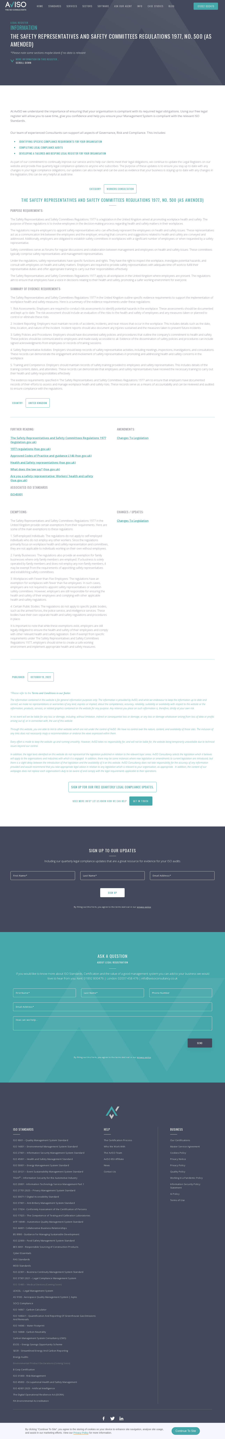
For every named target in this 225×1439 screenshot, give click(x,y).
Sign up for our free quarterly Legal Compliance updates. (112, 787)
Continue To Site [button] (185, 1430)
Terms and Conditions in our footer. (51, 693)
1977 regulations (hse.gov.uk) (30, 449)
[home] (14, 6)
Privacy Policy (80, 1432)
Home (40, 6)
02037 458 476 (128, 978)
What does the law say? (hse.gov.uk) (35, 469)
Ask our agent (123, 6)
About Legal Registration (112, 962)
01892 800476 (206, 6)
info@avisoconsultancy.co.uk (159, 978)
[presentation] (37, 892)
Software (103, 6)
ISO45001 (16, 494)
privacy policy (144, 907)
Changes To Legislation (133, 438)
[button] (55, 6)
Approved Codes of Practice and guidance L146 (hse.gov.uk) (51, 456)
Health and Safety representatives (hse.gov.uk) (43, 462)
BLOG (172, 6)
